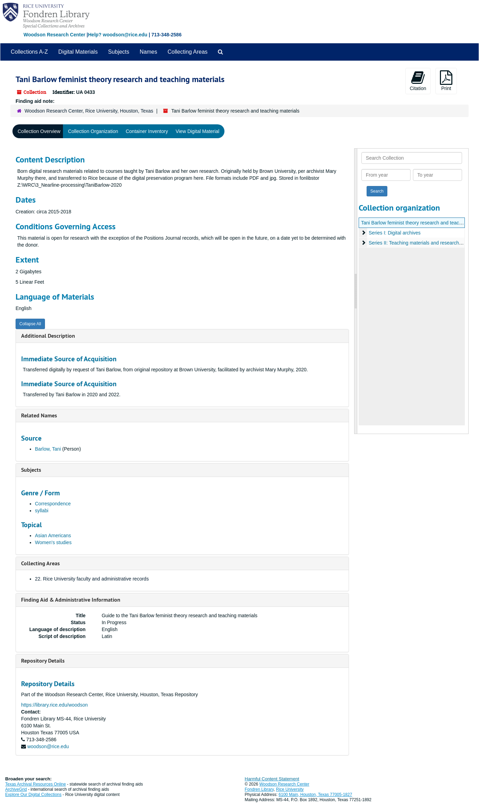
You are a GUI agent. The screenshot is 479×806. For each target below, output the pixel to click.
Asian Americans (53, 535)
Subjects (118, 52)
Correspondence (53, 503)
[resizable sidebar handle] (355, 291)
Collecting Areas (187, 52)
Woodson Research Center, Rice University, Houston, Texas (89, 111)
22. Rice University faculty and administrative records (92, 579)
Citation (418, 80)
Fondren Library (259, 789)
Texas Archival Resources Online (35, 784)
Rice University (290, 789)
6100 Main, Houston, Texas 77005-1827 (315, 794)
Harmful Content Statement (272, 778)
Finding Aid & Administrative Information (70, 599)
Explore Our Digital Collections (33, 794)
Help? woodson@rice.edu (117, 34)
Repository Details (43, 660)
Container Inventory (147, 131)
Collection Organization (93, 131)
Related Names (39, 415)
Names (148, 52)
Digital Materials (78, 52)
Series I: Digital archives (395, 233)
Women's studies (53, 542)
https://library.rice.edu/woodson (54, 705)
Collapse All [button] (30, 323)
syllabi (41, 510)
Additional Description (48, 335)
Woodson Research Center (54, 34)
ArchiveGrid (16, 789)
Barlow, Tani (48, 449)
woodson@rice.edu (48, 746)
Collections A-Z (29, 52)
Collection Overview (39, 131)
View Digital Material (198, 131)
